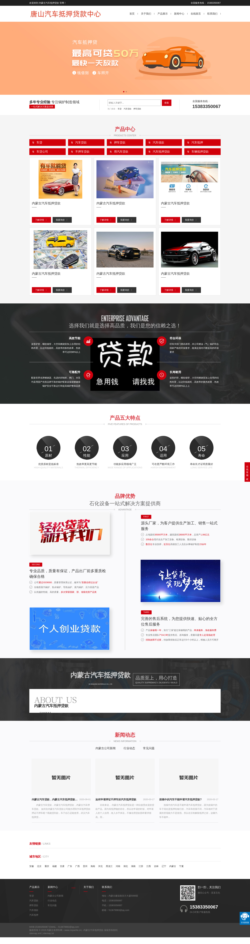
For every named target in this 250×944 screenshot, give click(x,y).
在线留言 (196, 13)
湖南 (133, 873)
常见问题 (148, 755)
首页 (132, 13)
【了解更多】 (45, 720)
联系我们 (212, 13)
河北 (100, 873)
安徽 (31, 873)
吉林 (156, 873)
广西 (77, 873)
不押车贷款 (82, 151)
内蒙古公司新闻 (106, 755)
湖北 (125, 873)
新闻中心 (179, 13)
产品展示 (163, 13)
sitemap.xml (35, 940)
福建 (54, 873)
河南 (118, 873)
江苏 (141, 873)
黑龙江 (109, 873)
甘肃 (62, 873)
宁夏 (181, 873)
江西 (148, 873)
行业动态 (129, 755)
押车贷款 (137, 109)
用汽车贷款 (121, 151)
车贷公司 (42, 151)
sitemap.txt (48, 940)
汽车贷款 (127, 109)
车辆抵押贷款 (200, 151)
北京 (39, 873)
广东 (70, 873)
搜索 (166, 102)
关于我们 (146, 13)
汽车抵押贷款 (161, 151)
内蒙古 (172, 873)
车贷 (119, 109)
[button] (123, 91)
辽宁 (164, 873)
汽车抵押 (33, 921)
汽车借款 (33, 917)
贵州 (85, 873)
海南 (93, 873)
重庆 (47, 873)
